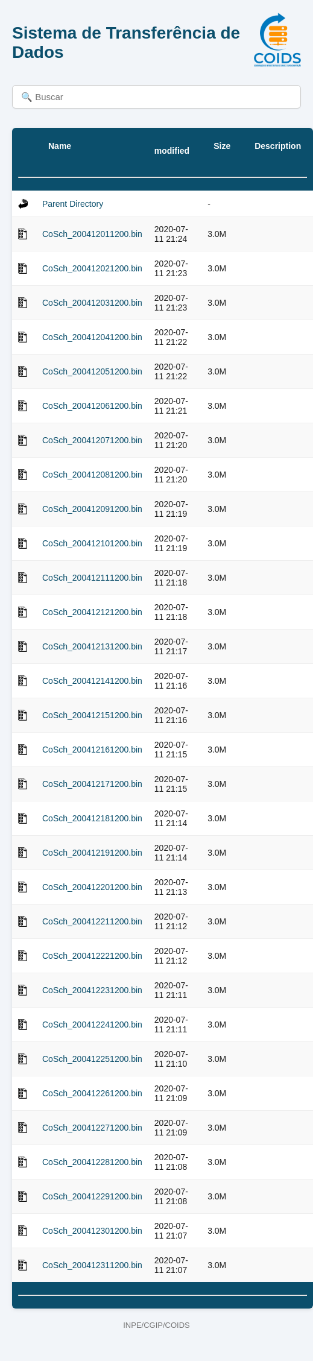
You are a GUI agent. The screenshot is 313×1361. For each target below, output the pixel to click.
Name (59, 146)
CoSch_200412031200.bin (92, 303)
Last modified (171, 146)
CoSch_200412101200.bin (92, 543)
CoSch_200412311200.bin (92, 1265)
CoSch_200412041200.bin (92, 337)
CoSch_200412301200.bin (92, 1231)
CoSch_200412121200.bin (92, 612)
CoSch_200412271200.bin (92, 1127)
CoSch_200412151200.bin (92, 715)
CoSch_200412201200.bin (92, 887)
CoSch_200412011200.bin (92, 234)
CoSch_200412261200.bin (92, 1093)
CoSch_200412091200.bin (92, 509)
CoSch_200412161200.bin (92, 749)
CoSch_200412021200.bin (92, 268)
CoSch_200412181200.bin (92, 818)
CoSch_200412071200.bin (92, 440)
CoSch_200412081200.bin (92, 474)
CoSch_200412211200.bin (92, 921)
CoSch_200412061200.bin (92, 406)
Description (278, 146)
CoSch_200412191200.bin (92, 852)
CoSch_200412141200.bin (92, 681)
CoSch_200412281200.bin (92, 1162)
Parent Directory (72, 204)
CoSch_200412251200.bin (92, 1059)
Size (221, 146)
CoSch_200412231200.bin (92, 990)
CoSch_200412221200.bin (92, 956)
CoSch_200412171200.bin (92, 784)
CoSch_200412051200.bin (92, 371)
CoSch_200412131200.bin (92, 646)
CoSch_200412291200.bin (92, 1196)
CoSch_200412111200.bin (92, 578)
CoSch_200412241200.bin (92, 1024)
